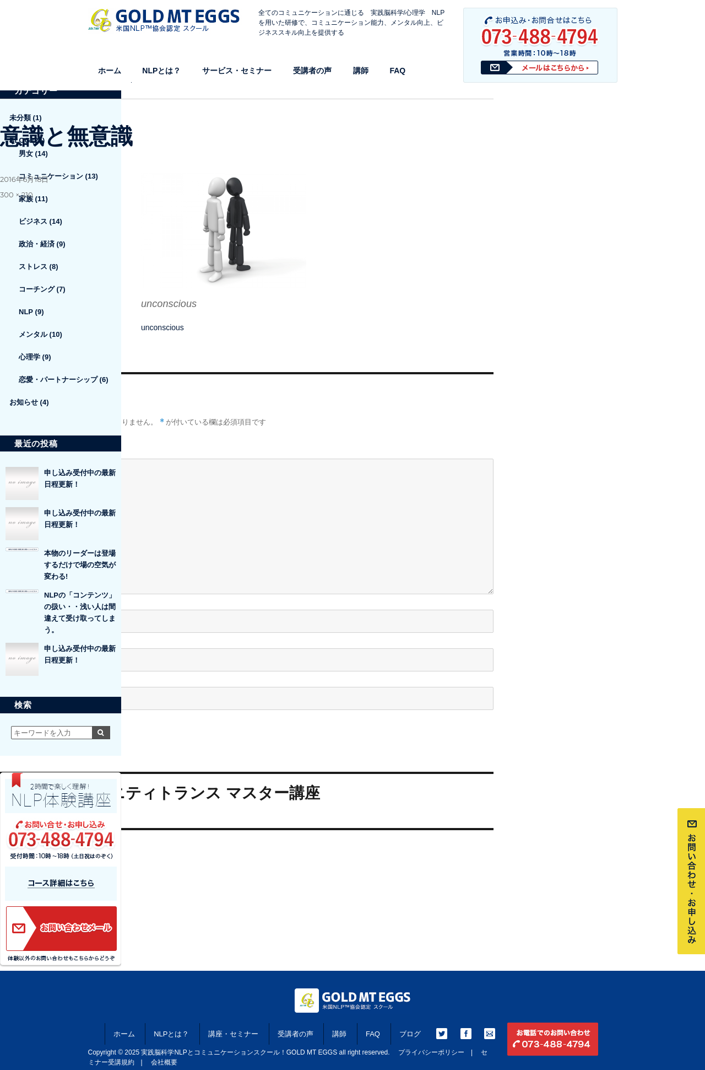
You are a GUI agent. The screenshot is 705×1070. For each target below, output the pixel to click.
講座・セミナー (233, 1034)
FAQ (397, 70)
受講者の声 (312, 70)
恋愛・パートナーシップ (58, 379)
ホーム (109, 70)
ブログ (410, 1034)
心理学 (29, 357)
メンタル (33, 334)
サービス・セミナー (237, 70)
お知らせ (23, 402)
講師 (360, 70)
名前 (11, 600)
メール (15, 638)
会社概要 (164, 1062)
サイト (11, 677)
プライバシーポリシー (431, 1052)
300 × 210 (16, 194)
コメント (15, 448)
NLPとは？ (161, 70)
